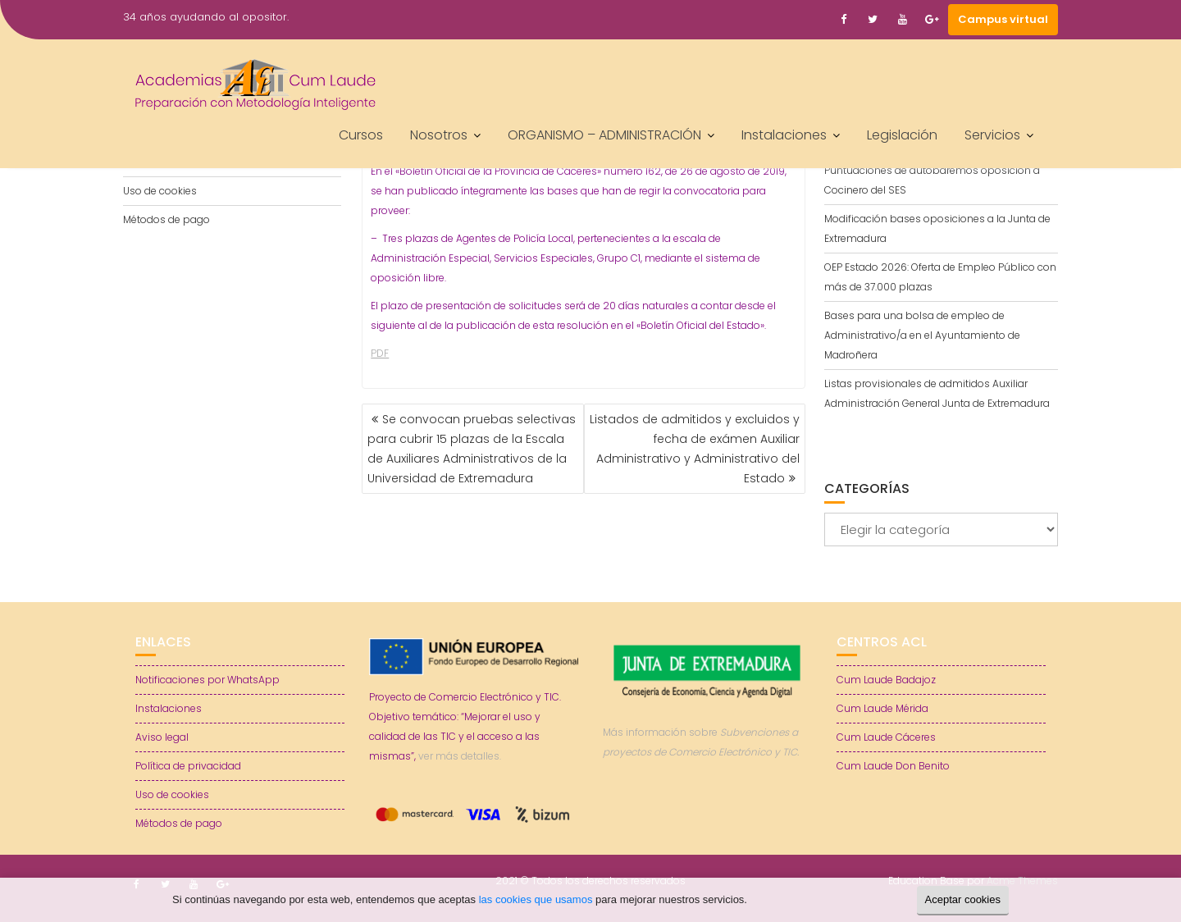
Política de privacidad (188, 766)
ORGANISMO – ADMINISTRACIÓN (604, 135)
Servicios (992, 135)
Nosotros (438, 135)
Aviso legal (162, 737)
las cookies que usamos (536, 899)
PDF (380, 353)
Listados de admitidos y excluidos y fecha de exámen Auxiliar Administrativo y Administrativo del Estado (695, 448)
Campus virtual (1003, 19)
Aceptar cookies (963, 899)
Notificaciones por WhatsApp (207, 680)
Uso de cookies (160, 191)
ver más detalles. (459, 756)
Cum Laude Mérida (882, 708)
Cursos (361, 135)
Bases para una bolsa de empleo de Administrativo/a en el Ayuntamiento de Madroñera (922, 335)
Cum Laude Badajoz (886, 680)
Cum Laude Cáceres (886, 737)
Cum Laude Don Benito (893, 766)
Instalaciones (784, 135)
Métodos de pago (166, 219)
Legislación (902, 135)
